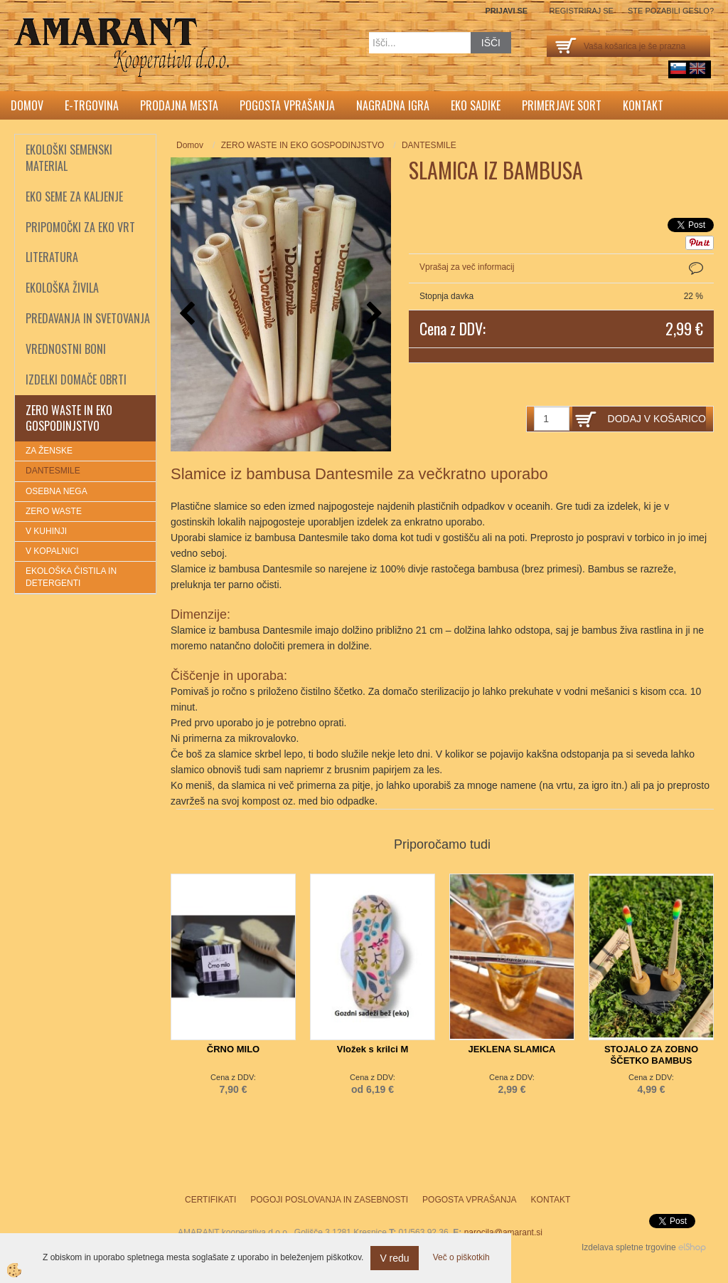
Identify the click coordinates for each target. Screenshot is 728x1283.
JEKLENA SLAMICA (511, 1049)
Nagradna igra (392, 105)
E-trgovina (92, 105)
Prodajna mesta (179, 105)
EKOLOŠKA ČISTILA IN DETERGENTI (71, 577)
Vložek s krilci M (372, 1049)
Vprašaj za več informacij (466, 267)
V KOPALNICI (52, 551)
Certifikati (210, 1200)
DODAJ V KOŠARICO (657, 418)
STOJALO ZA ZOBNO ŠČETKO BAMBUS (651, 1055)
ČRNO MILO (233, 1049)
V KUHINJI (46, 531)
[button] (373, 314)
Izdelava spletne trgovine (629, 1247)
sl (678, 68)
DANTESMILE (53, 471)
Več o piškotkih (461, 1257)
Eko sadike (475, 105)
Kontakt (643, 105)
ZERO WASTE (54, 511)
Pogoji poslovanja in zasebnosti (329, 1200)
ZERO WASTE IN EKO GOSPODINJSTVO (303, 145)
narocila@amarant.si (503, 1232)
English (697, 68)
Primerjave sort (561, 105)
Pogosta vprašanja (287, 105)
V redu (394, 1258)
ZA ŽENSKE (49, 451)
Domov (27, 105)
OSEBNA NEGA (56, 491)
